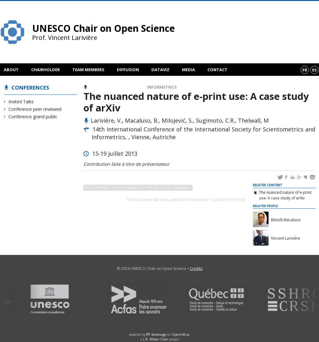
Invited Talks (21, 102)
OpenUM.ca (180, 334)
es (314, 70)
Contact (217, 69)
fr (304, 70)
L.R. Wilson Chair (155, 339)
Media (188, 69)
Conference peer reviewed (35, 109)
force (158, 334)
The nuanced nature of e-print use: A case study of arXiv (285, 195)
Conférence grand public (33, 117)
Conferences (30, 87)
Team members (88, 69)
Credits (196, 268)
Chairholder (45, 69)
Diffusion (128, 69)
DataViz (160, 69)
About (11, 69)
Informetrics (162, 87)
